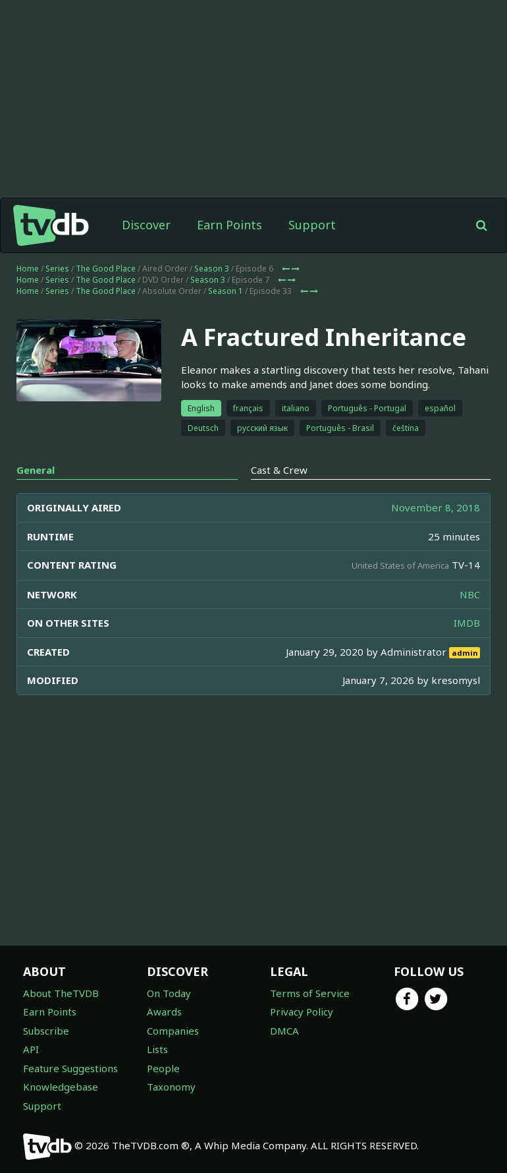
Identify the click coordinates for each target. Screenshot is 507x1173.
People (163, 1068)
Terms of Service (310, 993)
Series (57, 268)
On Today (169, 993)
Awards (164, 1011)
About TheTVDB (61, 993)
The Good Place (106, 268)
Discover (146, 225)
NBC (470, 594)
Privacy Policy (301, 1011)
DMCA (284, 1030)
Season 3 (211, 268)
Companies (173, 1030)
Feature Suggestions (70, 1068)
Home (27, 268)
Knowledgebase (60, 1086)
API (31, 1049)
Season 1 (225, 291)
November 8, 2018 (435, 507)
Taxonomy (171, 1086)
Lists (157, 1049)
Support (312, 225)
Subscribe (46, 1030)
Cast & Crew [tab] (279, 469)
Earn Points (229, 225)
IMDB (467, 622)
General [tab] (35, 469)
